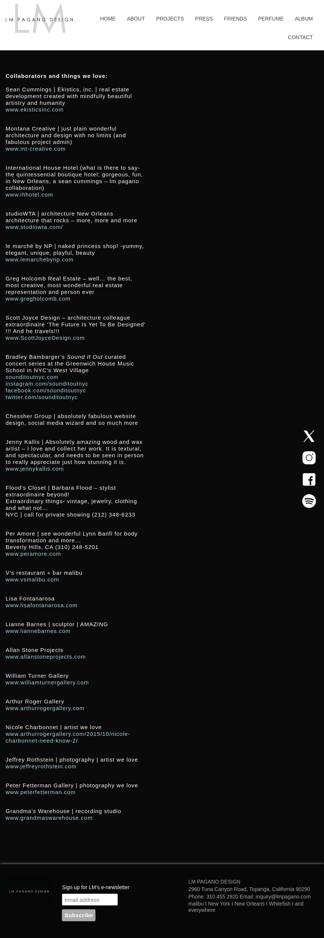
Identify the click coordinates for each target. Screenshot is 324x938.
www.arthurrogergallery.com (45, 708)
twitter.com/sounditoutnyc (42, 397)
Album (304, 19)
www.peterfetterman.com (41, 792)
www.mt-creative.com (36, 148)
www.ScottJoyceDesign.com (45, 338)
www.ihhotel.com (29, 194)
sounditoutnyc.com (33, 377)
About (136, 19)
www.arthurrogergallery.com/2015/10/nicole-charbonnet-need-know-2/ (68, 737)
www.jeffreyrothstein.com (41, 766)
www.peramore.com (33, 553)
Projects (170, 19)
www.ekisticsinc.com (35, 109)
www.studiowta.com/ (34, 227)
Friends (235, 19)
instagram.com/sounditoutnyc (47, 383)
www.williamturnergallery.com (47, 682)
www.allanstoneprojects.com (46, 656)
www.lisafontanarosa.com (42, 605)
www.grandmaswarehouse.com (49, 818)
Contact (300, 37)
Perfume (270, 19)
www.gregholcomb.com (38, 298)
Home (108, 19)
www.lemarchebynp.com (40, 259)
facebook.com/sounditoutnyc (46, 390)
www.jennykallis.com (35, 468)
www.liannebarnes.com (38, 631)
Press (204, 19)
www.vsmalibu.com (32, 579)
